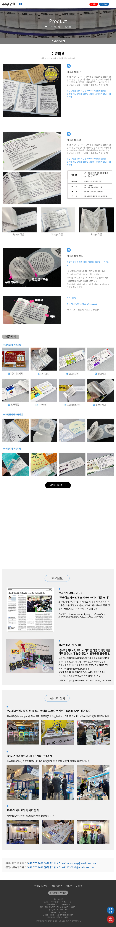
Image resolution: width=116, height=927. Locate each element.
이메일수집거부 (56, 886)
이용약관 (69, 886)
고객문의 (79, 886)
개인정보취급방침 (40, 886)
